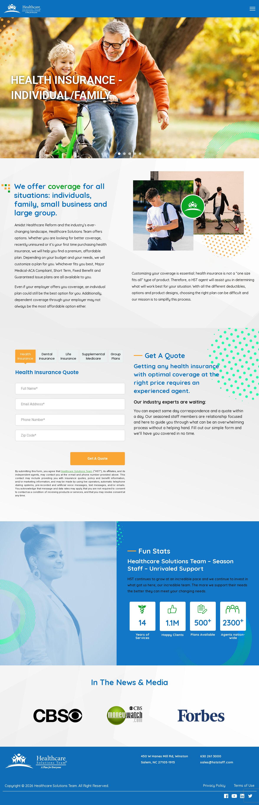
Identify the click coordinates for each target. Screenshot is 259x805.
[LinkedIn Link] (242, 796)
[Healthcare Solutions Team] (76, 471)
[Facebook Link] (227, 796)
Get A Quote (97, 458)
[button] (119, 153)
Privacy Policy (214, 785)
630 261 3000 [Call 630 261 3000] (210, 756)
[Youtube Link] (234, 796)
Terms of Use (244, 785)
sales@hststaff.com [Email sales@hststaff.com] (216, 762)
